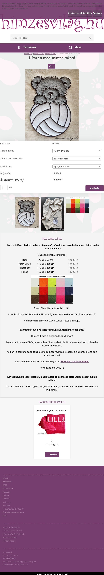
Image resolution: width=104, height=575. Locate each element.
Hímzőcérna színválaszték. (75, 361)
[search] (90, 38)
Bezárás (97, 13)
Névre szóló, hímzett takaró (51, 410)
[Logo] (52, 22)
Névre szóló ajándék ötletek (44, 54)
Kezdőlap (28, 54)
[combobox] (76, 151)
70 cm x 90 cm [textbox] (61, 150)
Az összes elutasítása (80, 13)
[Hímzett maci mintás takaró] (52, 70)
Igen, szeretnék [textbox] (62, 166)
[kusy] (4, 187)
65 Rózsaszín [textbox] (61, 158)
